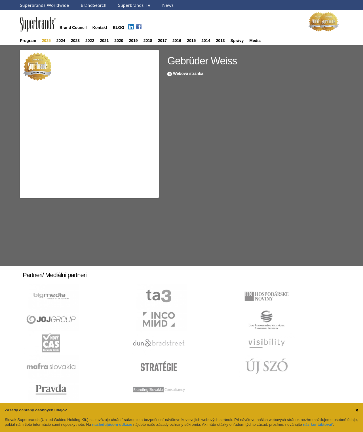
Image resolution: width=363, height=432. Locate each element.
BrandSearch (93, 5)
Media (255, 40)
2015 (191, 40)
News (168, 5)
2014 (205, 40)
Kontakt (99, 27)
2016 (176, 40)
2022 (89, 40)
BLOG (118, 27)
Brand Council (73, 27)
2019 (133, 40)
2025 (46, 40)
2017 (162, 40)
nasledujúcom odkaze (112, 424)
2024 (60, 40)
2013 (220, 40)
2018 (147, 40)
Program (28, 40)
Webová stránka (188, 73)
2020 (118, 40)
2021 (104, 40)
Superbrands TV (134, 5)
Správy (237, 40)
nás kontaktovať (318, 424)
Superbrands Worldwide (44, 5)
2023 (75, 40)
